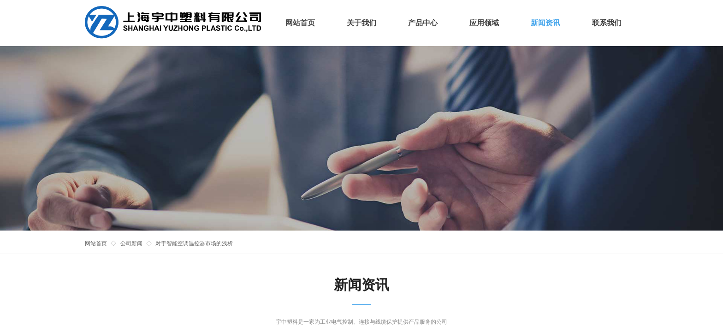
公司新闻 (131, 243)
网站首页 (96, 243)
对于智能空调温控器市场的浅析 (194, 243)
